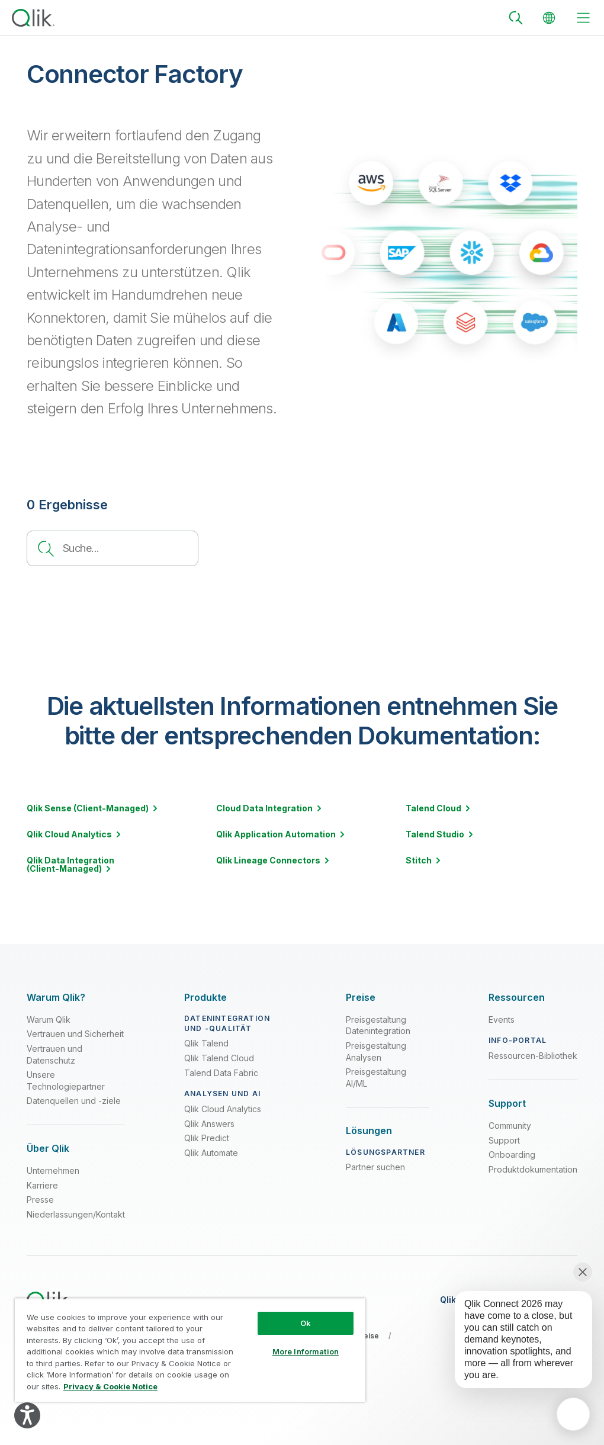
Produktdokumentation (533, 1169)
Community (510, 1125)
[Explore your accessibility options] (27, 1415)
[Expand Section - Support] (507, 1103)
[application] (573, 1414)
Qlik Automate (211, 1153)
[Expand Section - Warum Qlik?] (56, 997)
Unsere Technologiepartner (66, 1080)
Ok (305, 1323)
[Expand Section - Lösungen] (369, 1130)
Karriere (42, 1185)
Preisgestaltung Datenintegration (378, 1025)
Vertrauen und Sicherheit (75, 1034)
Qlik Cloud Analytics (222, 1109)
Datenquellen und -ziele (74, 1101)
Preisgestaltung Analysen (376, 1051)
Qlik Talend (206, 1043)
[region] (190, 1350)
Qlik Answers (209, 1124)
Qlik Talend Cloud (219, 1058)
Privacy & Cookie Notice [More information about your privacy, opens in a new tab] (110, 1386)
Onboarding (512, 1154)
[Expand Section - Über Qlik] (48, 1148)
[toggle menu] (583, 18)
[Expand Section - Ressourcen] (517, 997)
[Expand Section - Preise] (360, 997)
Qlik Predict (206, 1138)
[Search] (516, 18)
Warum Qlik (48, 1019)
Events (502, 1019)
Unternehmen (53, 1170)
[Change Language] (548, 17)
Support (504, 1140)
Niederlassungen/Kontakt (76, 1214)
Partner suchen (375, 1167)
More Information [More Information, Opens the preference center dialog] (305, 1351)
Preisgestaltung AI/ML (376, 1077)
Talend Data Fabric (221, 1073)
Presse (40, 1199)
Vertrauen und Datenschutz (54, 1054)
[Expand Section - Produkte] (205, 997)
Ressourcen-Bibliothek (533, 1056)
